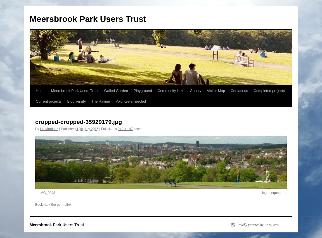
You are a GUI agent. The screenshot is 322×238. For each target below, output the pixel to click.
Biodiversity (76, 101)
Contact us (239, 91)
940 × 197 (125, 129)
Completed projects (269, 91)
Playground (143, 91)
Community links (171, 91)
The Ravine (100, 101)
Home (41, 91)
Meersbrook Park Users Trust (88, 19)
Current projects (48, 101)
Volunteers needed (130, 101)
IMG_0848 (47, 193)
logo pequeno (272, 193)
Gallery (195, 91)
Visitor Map (216, 91)
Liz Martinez (49, 129)
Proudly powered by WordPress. (258, 225)
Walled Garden (116, 91)
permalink (64, 205)
